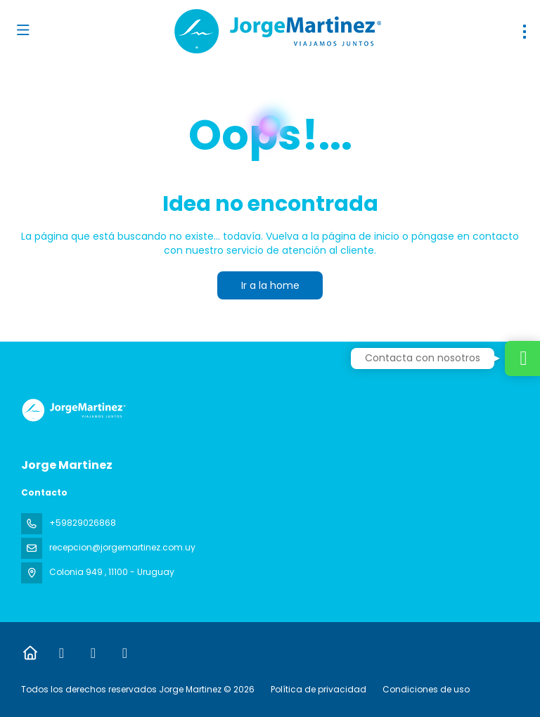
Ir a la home (270, 285)
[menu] (524, 31)
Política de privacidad (318, 689)
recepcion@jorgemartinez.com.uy (122, 547)
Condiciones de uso (425, 689)
